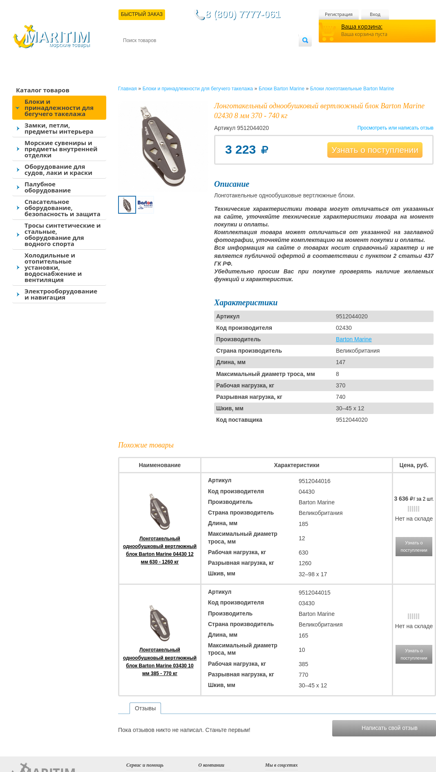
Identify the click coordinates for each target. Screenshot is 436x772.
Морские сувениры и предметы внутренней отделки (61, 149)
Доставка (163, 53)
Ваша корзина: (361, 26)
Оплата (190, 53)
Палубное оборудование (48, 187)
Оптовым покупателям (272, 53)
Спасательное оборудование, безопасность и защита (63, 207)
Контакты (132, 53)
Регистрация (339, 14)
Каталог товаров (42, 90)
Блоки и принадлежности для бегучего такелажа (59, 107)
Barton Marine (354, 339)
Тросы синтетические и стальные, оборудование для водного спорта (63, 234)
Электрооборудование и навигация (61, 294)
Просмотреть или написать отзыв (396, 128)
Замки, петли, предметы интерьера (59, 128)
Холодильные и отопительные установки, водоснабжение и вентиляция (53, 267)
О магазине (220, 53)
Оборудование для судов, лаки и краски (58, 169)
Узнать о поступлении (374, 149)
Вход (375, 14)
